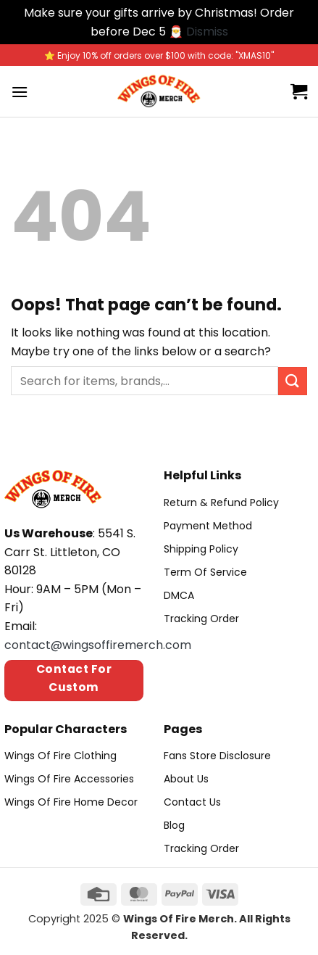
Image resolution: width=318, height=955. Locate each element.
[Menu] (19, 91)
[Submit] (292, 381)
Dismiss (207, 31)
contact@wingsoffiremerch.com (97, 645)
